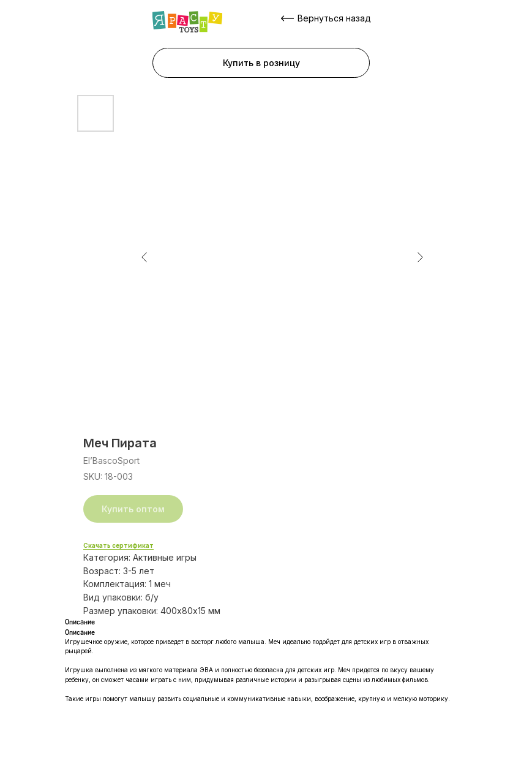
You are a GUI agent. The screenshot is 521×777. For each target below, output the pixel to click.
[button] (261, 63)
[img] (187, 21)
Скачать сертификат (118, 545)
